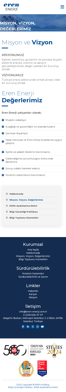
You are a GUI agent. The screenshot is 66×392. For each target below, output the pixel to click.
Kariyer (33, 294)
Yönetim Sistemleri (33, 273)
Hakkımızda (16, 194)
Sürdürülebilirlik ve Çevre (33, 276)
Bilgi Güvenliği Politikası (23, 211)
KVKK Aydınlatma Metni (23, 205)
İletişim (33, 297)
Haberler (33, 291)
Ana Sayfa (33, 249)
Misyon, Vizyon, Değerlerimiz (26, 200)
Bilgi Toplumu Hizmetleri (23, 217)
